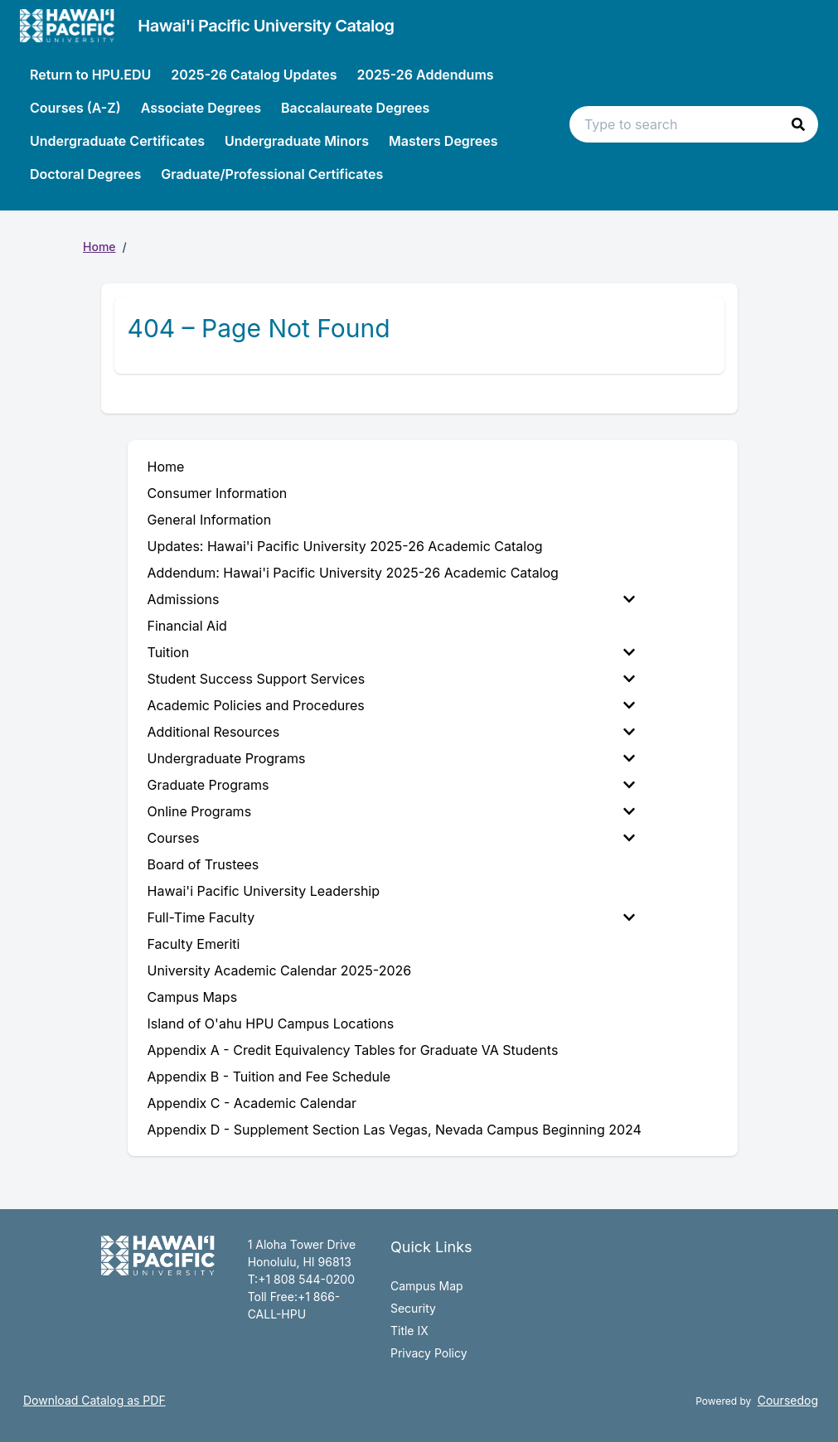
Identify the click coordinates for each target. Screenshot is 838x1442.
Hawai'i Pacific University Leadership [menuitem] (264, 891)
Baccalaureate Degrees (355, 107)
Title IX (409, 1330)
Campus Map (426, 1286)
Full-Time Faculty (391, 917)
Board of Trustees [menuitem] (203, 864)
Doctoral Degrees (85, 174)
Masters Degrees (443, 141)
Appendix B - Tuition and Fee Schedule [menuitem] (269, 1076)
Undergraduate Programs (391, 758)
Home (99, 247)
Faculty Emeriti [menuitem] (194, 944)
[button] (798, 124)
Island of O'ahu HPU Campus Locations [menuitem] (271, 1023)
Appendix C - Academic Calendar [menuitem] (252, 1103)
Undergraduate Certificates (117, 141)
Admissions (391, 599)
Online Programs (391, 811)
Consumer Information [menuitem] (218, 493)
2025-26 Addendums (424, 74)
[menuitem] (394, 599)
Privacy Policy (428, 1353)
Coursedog (788, 1400)
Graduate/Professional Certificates (272, 174)
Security (413, 1308)
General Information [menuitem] (210, 519)
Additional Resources (391, 731)
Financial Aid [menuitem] (187, 625)
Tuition (391, 652)
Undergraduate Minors (297, 141)
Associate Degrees (201, 107)
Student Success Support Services (391, 678)
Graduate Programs (391, 785)
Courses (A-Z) (75, 107)
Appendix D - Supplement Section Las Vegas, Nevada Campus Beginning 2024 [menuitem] (395, 1129)
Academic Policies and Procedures (391, 705)
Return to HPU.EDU (90, 74)
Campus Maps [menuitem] (193, 997)
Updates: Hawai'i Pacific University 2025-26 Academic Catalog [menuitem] (345, 546)
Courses (391, 838)
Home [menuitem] (166, 466)
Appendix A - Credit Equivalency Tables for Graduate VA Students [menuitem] (353, 1050)
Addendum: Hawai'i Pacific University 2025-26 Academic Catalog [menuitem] (353, 572)
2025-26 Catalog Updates (254, 74)
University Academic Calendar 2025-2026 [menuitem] (280, 970)
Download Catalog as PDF (94, 1400)
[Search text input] (693, 124)
